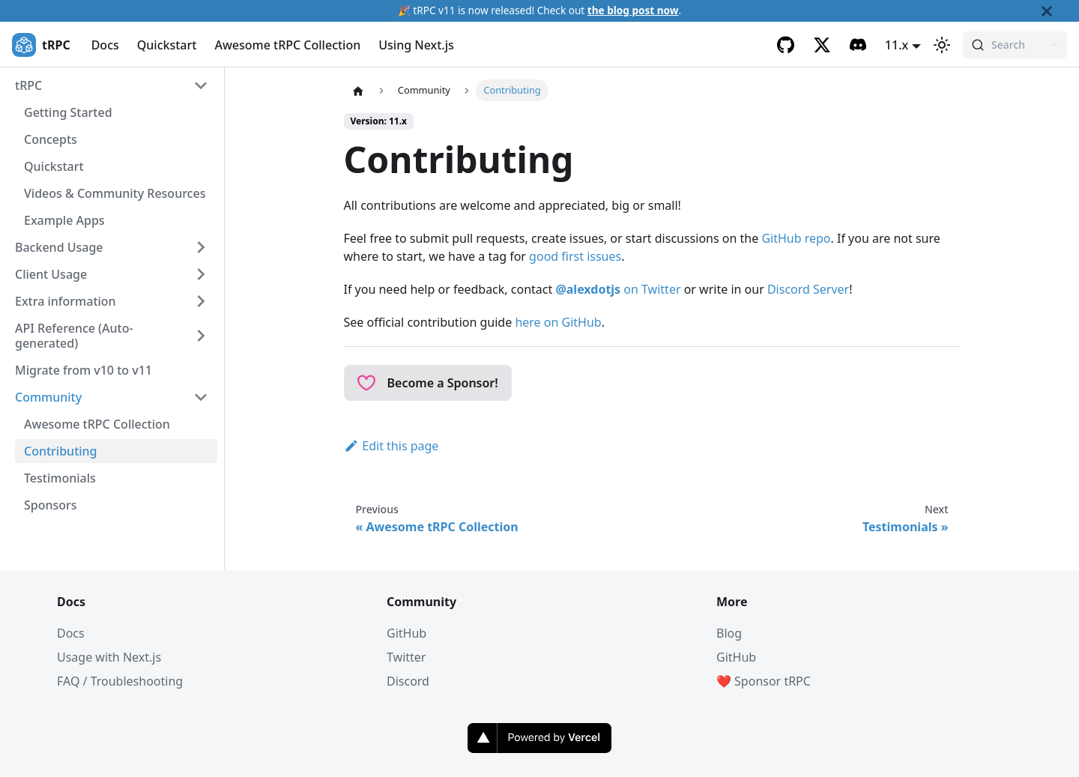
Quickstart (167, 45)
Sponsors (50, 505)
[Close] (1060, 11)
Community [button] (48, 397)
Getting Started (68, 112)
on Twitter (617, 289)
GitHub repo (795, 238)
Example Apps (64, 220)
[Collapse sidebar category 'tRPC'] (200, 85)
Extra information (65, 301)
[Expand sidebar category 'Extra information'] (200, 301)
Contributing (60, 451)
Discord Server (808, 289)
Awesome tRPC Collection (287, 45)
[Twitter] (822, 45)
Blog (729, 633)
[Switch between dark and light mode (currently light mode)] (942, 45)
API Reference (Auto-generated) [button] (74, 335)
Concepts (50, 139)
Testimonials (60, 478)
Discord (408, 681)
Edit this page (391, 446)
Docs (105, 45)
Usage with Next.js (109, 657)
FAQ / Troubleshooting (120, 681)
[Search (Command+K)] (1015, 44)
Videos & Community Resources (114, 193)
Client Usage (51, 274)
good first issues (575, 256)
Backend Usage (59, 247)
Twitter (406, 657)
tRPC (28, 85)
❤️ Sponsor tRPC (763, 681)
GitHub (406, 633)
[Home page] (358, 90)
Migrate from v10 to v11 (83, 370)
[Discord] (858, 45)
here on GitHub (558, 322)
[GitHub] (786, 45)
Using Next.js (416, 45)
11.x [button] (896, 45)
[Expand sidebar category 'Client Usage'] (200, 274)
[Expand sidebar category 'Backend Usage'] (200, 247)
